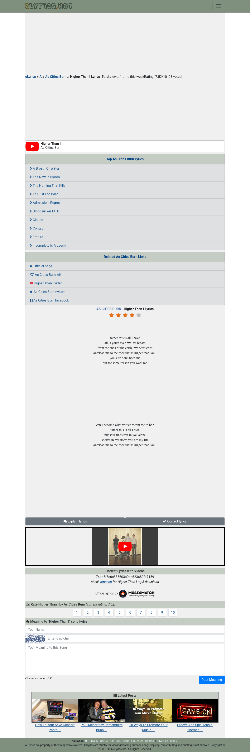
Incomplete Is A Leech (48, 245)
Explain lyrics (75, 521)
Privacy (94, 740)
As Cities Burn (56, 77)
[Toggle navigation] (218, 6)
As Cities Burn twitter (47, 292)
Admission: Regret (45, 203)
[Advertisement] (125, 44)
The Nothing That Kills (48, 186)
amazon (106, 582)
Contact (37, 228)
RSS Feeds (122, 740)
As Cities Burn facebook (49, 300)
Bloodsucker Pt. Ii (44, 211)
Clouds (36, 220)
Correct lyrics (175, 521)
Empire (36, 237)
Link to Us (137, 740)
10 (173, 612)
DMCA (104, 740)
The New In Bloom (45, 177)
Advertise (162, 740)
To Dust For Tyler (44, 194)
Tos (112, 740)
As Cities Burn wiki (46, 275)
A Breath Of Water (44, 168)
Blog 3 (174, 740)
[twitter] (86, 740)
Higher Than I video (46, 283)
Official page (41, 266)
